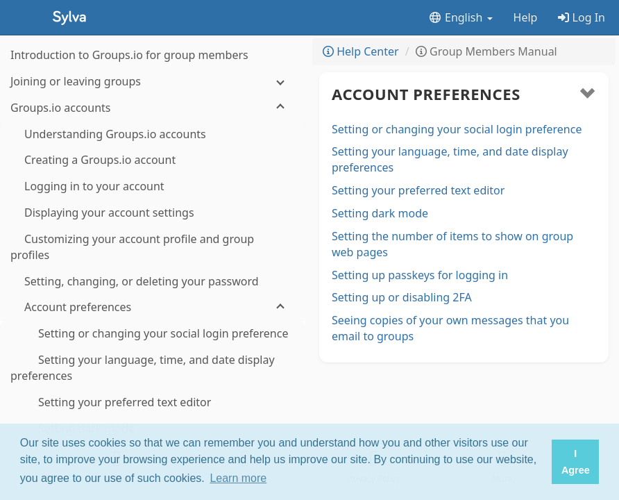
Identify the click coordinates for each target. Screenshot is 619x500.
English (460, 17)
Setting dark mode (380, 213)
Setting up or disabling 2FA (402, 297)
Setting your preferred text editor (418, 190)
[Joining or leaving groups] (152, 81)
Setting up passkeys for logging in (420, 275)
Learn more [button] (238, 478)
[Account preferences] (152, 307)
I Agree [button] (575, 462)
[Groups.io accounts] (152, 108)
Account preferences (426, 93)
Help (526, 17)
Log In (581, 17)
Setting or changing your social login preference (457, 129)
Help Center (361, 51)
